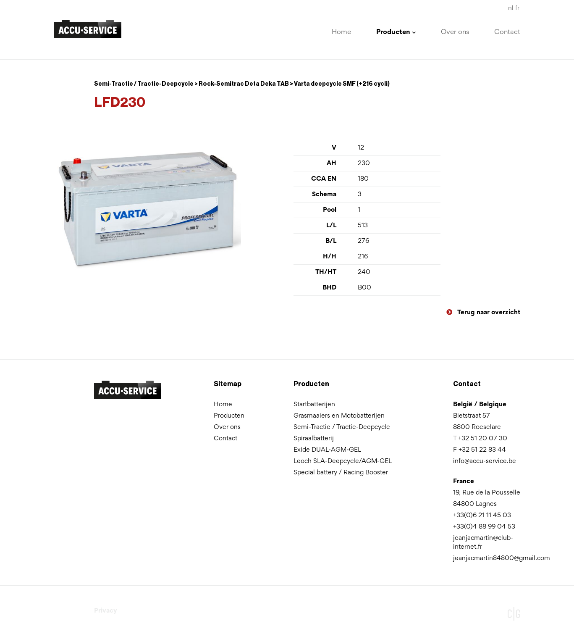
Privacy (105, 611)
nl (511, 8)
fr (517, 8)
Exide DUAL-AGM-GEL (327, 450)
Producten (229, 416)
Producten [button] (396, 32)
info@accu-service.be (484, 461)
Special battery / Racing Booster (341, 473)
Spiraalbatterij (314, 439)
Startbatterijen (314, 405)
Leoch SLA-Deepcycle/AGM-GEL (343, 461)
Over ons (455, 32)
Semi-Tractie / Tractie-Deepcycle (342, 427)
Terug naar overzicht (483, 313)
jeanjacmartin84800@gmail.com (501, 558)
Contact (507, 32)
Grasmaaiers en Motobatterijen (339, 416)
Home (341, 32)
